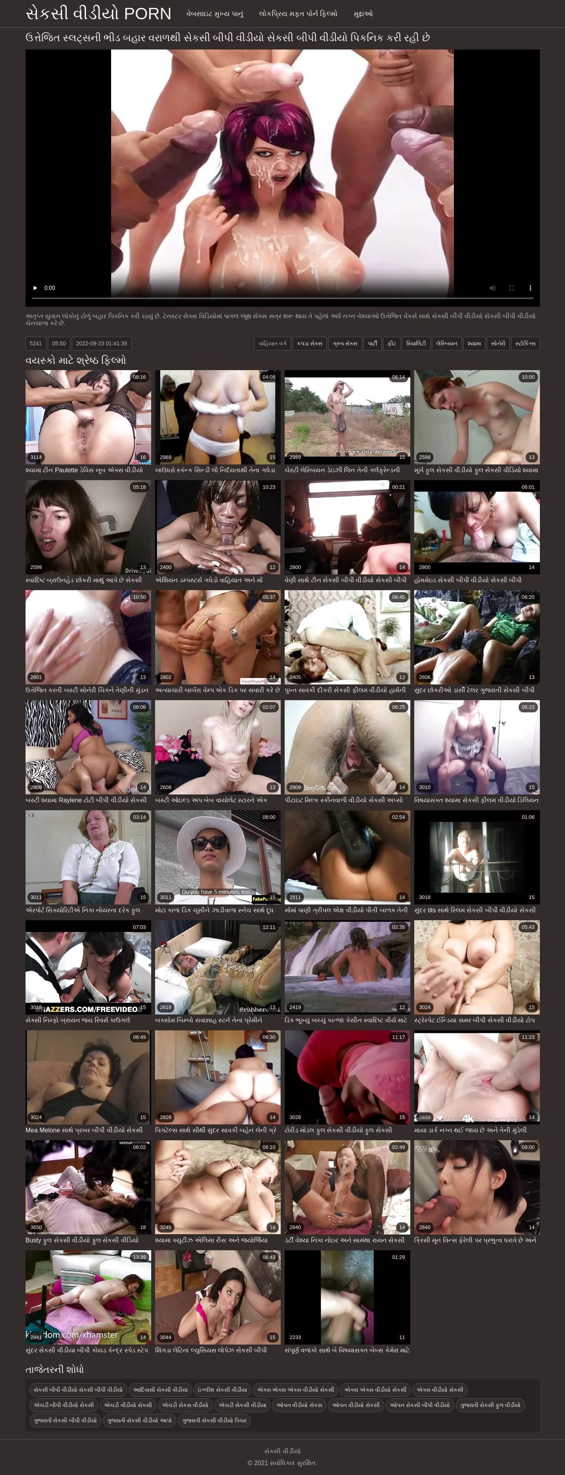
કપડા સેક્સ (309, 343)
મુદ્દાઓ (363, 14)
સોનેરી (498, 343)
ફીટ (392, 343)
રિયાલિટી (416, 343)
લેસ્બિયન (446, 343)
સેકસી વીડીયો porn (99, 13)
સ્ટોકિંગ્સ (526, 343)
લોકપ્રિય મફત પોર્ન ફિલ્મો (298, 14)
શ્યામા (474, 343)
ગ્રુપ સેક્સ (345, 343)
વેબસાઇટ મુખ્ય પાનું (215, 14)
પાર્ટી (372, 343)
